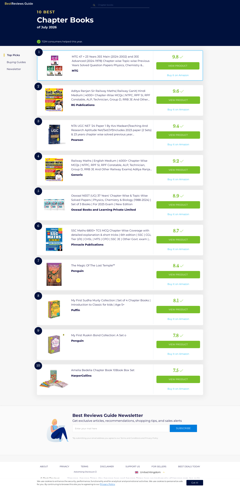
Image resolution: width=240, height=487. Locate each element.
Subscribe (183, 428)
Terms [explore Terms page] (84, 466)
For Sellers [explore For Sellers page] (159, 466)
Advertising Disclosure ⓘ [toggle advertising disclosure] (85, 472)
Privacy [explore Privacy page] (64, 466)
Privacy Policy (107, 484)
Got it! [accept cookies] (194, 482)
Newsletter (14, 69)
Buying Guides (16, 62)
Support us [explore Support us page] (133, 466)
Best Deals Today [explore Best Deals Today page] (189, 466)
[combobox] (120, 5)
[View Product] (120, 65)
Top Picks (13, 55)
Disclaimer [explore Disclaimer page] (107, 466)
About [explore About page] (44, 466)
